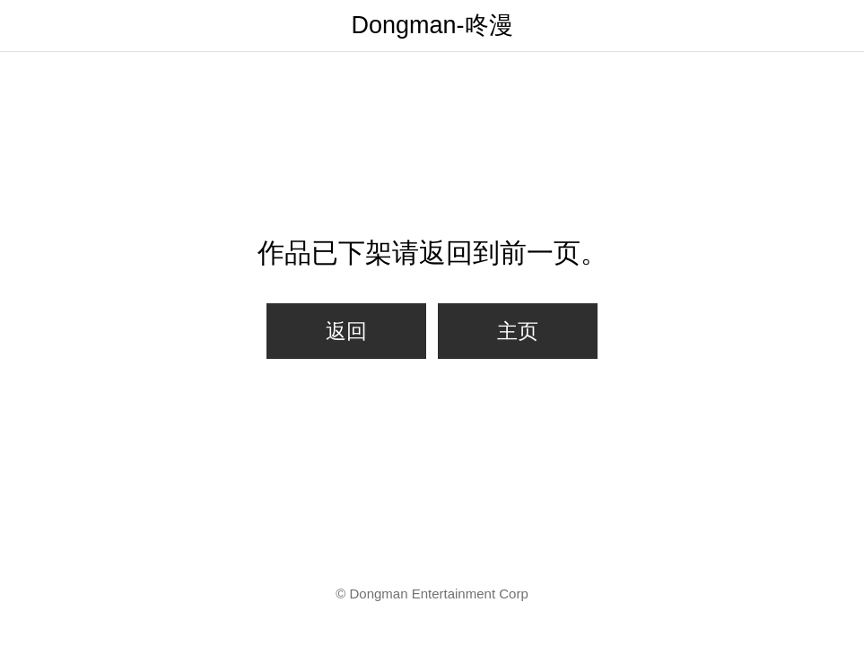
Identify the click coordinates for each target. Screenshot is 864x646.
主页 (517, 331)
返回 (346, 331)
